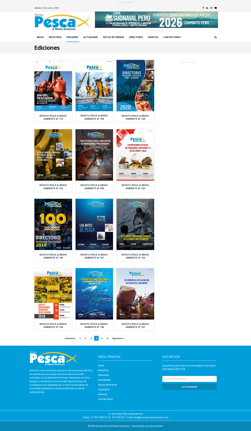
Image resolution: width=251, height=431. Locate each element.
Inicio (40, 37)
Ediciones (72, 37)
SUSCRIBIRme (189, 386)
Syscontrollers (156, 426)
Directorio (136, 37)
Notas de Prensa (113, 37)
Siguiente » (118, 338)
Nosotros (55, 37)
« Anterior (69, 338)
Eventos (153, 37)
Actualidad (90, 37)
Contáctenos (172, 37)
